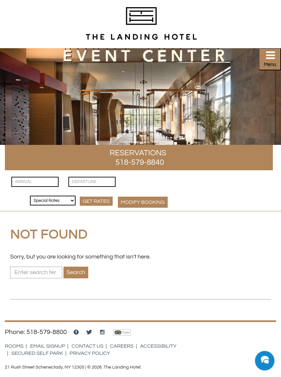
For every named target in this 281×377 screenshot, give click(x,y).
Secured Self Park (37, 353)
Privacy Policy (90, 353)
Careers (121, 346)
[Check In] (35, 182)
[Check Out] (92, 182)
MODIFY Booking (143, 202)
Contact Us (88, 346)
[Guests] (16, 195)
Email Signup (47, 346)
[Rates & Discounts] (53, 200)
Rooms (14, 346)
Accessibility (158, 346)
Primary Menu (272, 61)
